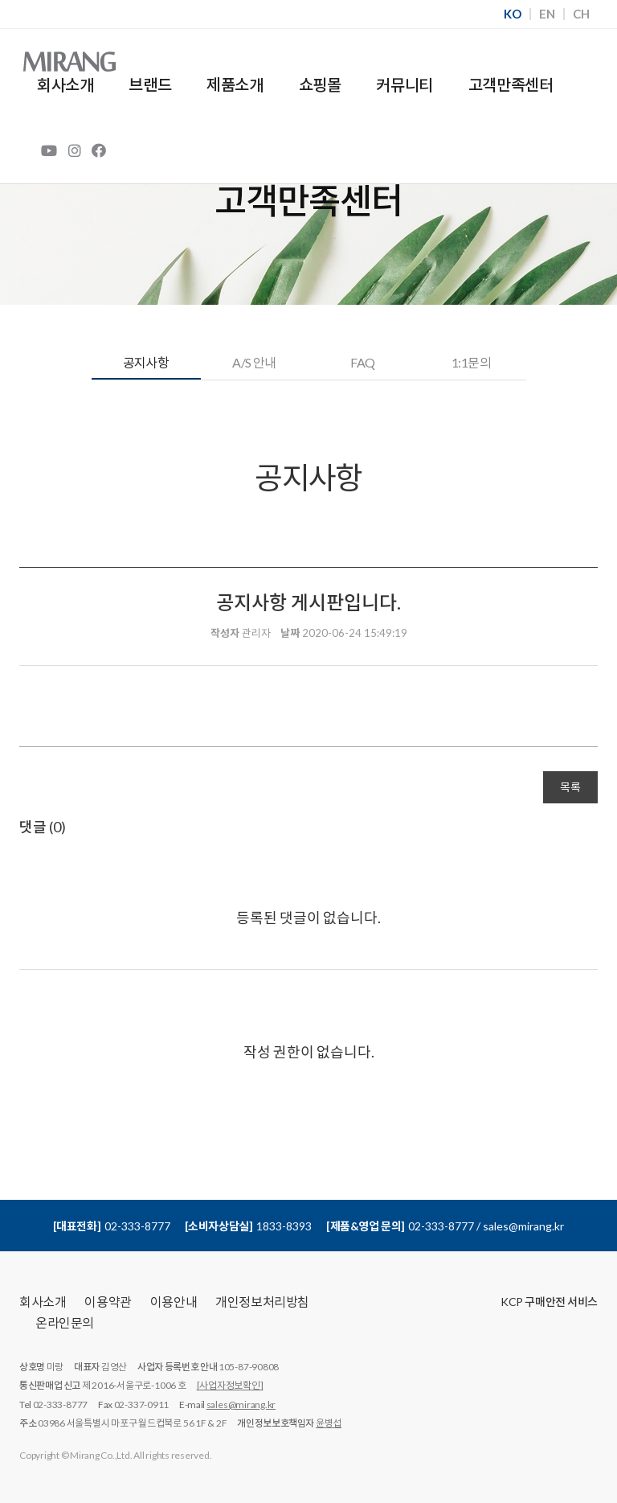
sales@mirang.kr (241, 1404)
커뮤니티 (404, 84)
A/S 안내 (254, 362)
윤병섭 (328, 1423)
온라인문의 (64, 1322)
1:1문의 (471, 362)
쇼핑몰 (320, 84)
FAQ (362, 362)
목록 (570, 787)
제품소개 (234, 84)
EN (547, 14)
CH (581, 14)
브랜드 (150, 84)
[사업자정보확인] (230, 1385)
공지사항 (146, 362)
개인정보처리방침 (262, 1301)
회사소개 (65, 84)
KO (512, 14)
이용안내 (173, 1301)
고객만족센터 (511, 84)
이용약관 (107, 1301)
